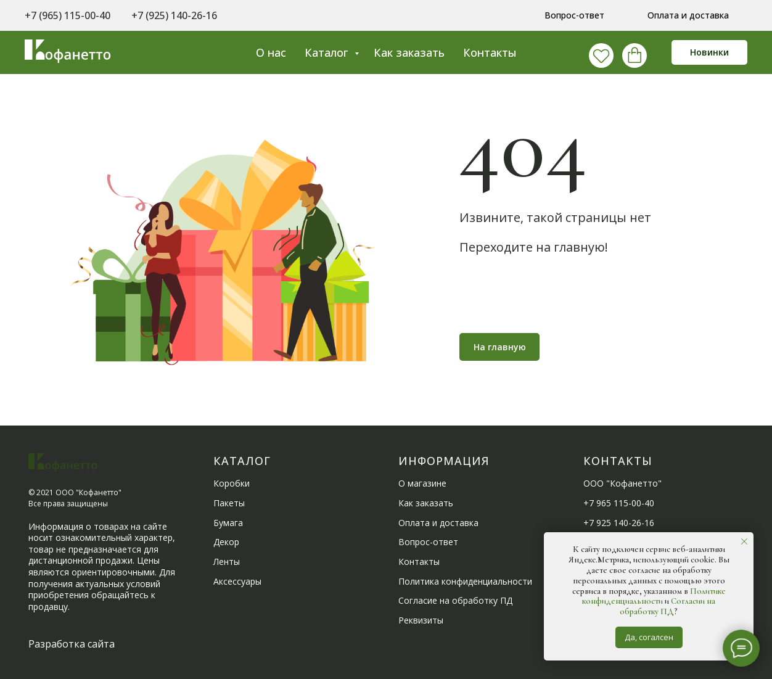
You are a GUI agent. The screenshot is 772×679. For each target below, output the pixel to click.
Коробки (231, 483)
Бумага (228, 523)
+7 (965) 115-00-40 (67, 15)
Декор (226, 542)
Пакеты (229, 503)
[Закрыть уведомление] (744, 541)
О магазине (422, 483)
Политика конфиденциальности (465, 581)
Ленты (226, 561)
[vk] (598, 52)
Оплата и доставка (438, 523)
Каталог (328, 52)
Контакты (490, 52)
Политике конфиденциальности (654, 596)
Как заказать (409, 52)
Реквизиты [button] (420, 620)
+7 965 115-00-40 (618, 503)
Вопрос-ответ (428, 542)
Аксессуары (237, 581)
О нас (271, 52)
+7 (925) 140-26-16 (174, 15)
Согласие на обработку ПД (455, 600)
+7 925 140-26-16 (618, 523)
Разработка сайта (71, 644)
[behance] (631, 52)
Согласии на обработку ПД (667, 606)
